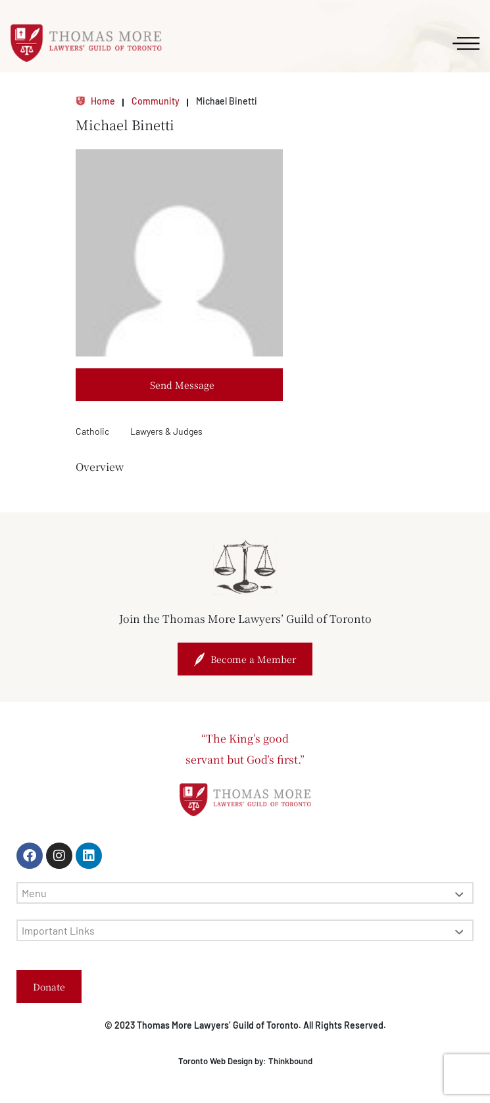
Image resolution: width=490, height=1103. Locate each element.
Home (95, 101)
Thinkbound (290, 1061)
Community (156, 101)
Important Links (242, 930)
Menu (242, 893)
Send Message (182, 384)
